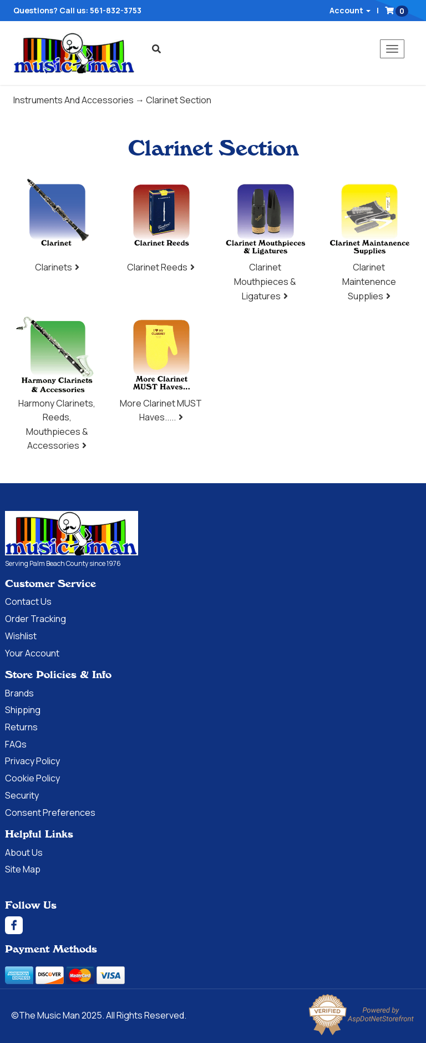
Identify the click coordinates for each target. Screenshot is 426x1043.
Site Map (22, 869)
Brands (19, 693)
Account (350, 10)
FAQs (16, 744)
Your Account (32, 653)
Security (22, 795)
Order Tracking (35, 619)
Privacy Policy (32, 761)
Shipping (22, 710)
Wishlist (21, 636)
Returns (21, 727)
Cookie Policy (32, 778)
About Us (24, 852)
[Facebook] (213, 925)
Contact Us (28, 601)
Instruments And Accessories (73, 100)
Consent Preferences (50, 812)
